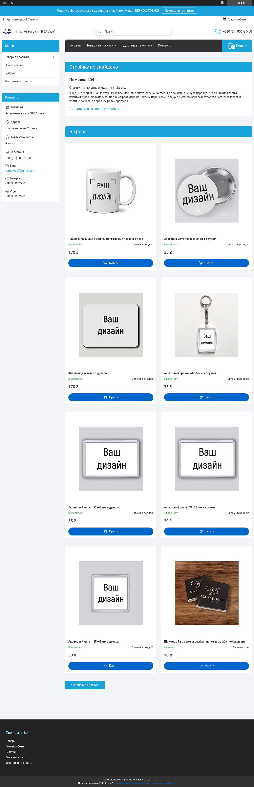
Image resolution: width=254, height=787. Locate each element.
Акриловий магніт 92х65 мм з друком (93, 507)
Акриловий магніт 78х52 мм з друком (189, 507)
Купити (113, 262)
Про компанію (14, 65)
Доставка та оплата (137, 45)
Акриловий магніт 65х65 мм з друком (93, 641)
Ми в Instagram (16, 757)
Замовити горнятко (179, 11)
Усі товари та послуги (85, 684)
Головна (74, 45)
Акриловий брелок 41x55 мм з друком (190, 373)
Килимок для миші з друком (87, 373)
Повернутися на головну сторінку (94, 109)
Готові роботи (15, 746)
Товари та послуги (100, 45)
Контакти (165, 45)
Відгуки (10, 73)
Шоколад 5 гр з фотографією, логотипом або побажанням (204, 641)
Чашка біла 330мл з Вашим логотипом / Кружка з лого (105, 238)
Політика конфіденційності (161, 783)
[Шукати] (99, 32)
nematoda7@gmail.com (20, 170)
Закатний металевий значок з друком (190, 238)
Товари (10, 740)
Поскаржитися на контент (129, 783)
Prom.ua (146, 779)
